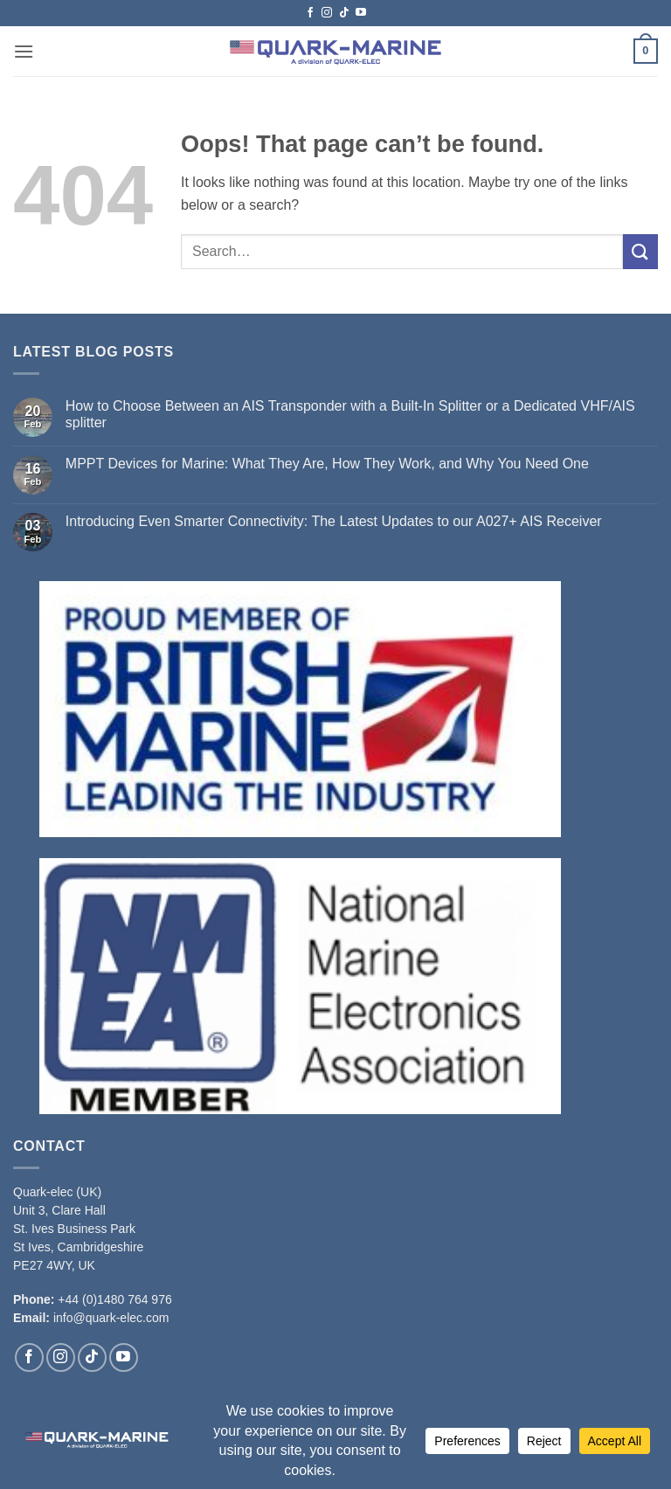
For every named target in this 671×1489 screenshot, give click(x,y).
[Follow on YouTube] (361, 13)
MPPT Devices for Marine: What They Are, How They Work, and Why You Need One (327, 463)
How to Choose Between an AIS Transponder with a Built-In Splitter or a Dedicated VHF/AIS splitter (350, 414)
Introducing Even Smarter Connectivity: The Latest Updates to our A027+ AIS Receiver (334, 521)
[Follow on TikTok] (344, 13)
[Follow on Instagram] (327, 13)
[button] (23, 51)
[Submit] (640, 251)
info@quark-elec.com (111, 1318)
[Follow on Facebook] (310, 13)
